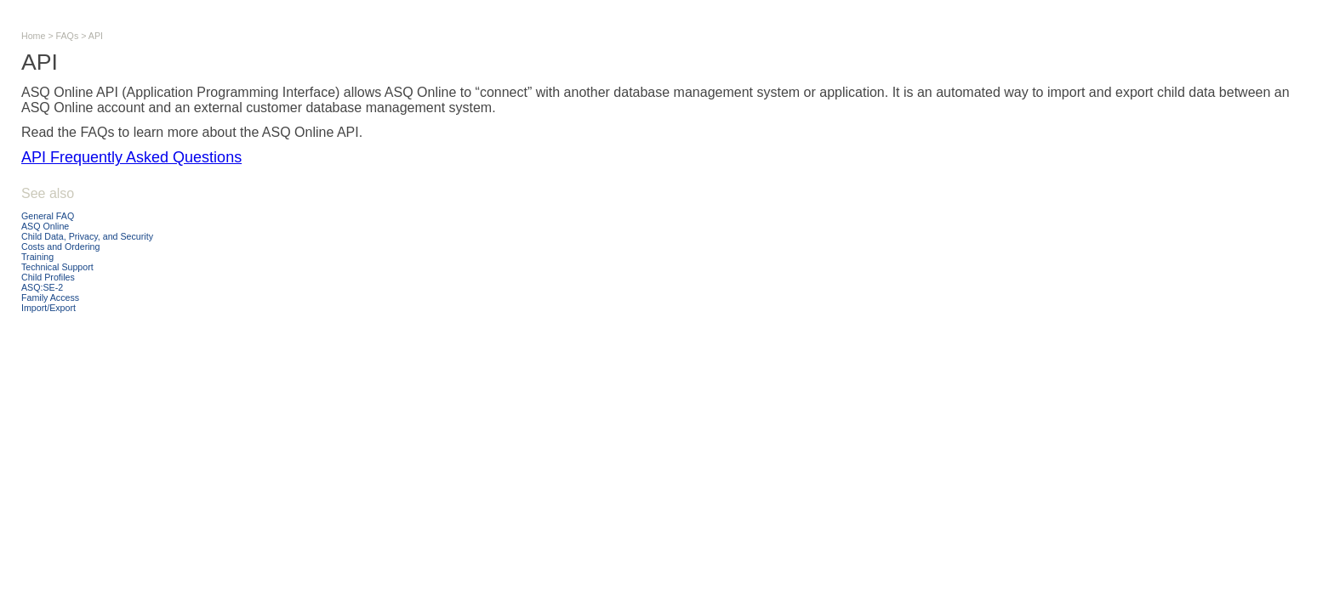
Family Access (50, 297)
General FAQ (47, 216)
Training (37, 257)
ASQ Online (45, 226)
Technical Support (57, 267)
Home (33, 36)
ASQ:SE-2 (42, 287)
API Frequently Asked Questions (131, 157)
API (95, 36)
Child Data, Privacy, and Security (87, 236)
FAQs (67, 36)
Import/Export (48, 308)
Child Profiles (48, 277)
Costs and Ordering (60, 246)
